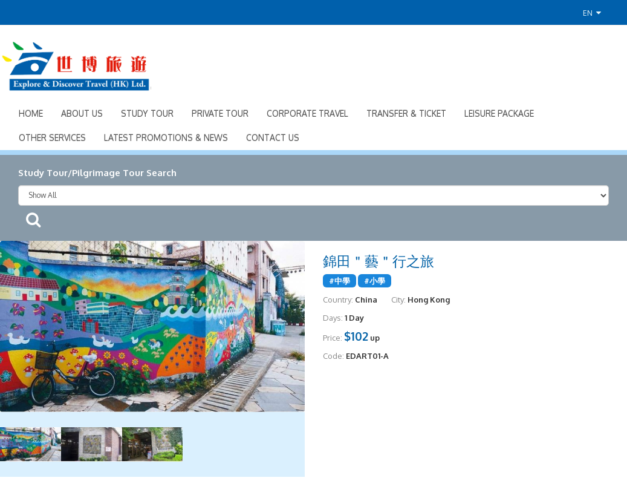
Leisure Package (499, 113)
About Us (82, 113)
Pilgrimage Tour (108, 173)
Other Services (52, 138)
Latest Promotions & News (166, 138)
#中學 (339, 281)
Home (31, 113)
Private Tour (220, 113)
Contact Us (272, 138)
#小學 (374, 281)
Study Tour (147, 113)
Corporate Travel (307, 113)
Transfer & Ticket (406, 113)
